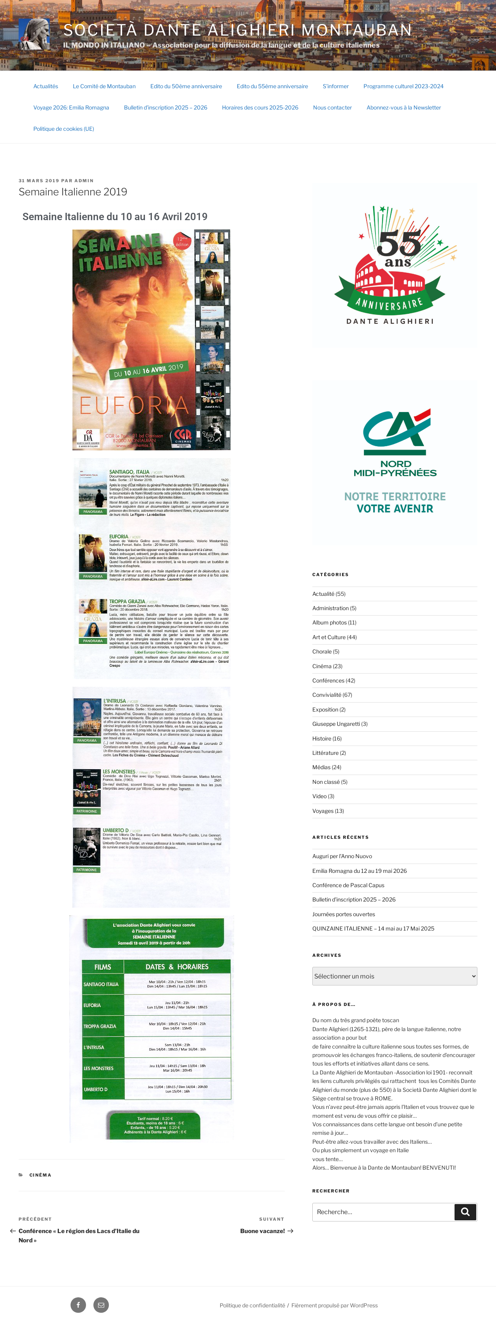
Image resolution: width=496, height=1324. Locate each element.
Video (319, 796)
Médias (321, 767)
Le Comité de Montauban (104, 86)
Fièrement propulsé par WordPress (334, 1305)
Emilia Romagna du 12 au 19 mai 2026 (359, 870)
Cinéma (40, 1175)
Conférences (328, 680)
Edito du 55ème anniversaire (272, 86)
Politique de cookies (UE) (63, 128)
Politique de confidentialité (252, 1305)
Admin (84, 180)
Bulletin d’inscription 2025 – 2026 (165, 107)
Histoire (321, 738)
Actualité (323, 593)
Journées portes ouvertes (343, 914)
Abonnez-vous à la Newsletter (404, 107)
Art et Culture (329, 637)
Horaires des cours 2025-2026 (260, 107)
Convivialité (326, 694)
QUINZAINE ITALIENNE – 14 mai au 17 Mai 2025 (373, 928)
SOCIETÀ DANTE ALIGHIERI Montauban (238, 30)
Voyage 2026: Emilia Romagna (71, 107)
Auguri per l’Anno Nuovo (342, 856)
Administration (330, 608)
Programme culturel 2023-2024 (403, 86)
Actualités (45, 86)
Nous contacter (332, 107)
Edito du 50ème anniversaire (186, 86)
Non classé (326, 781)
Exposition (325, 709)
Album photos (329, 622)
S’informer (336, 86)
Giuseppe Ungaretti (336, 723)
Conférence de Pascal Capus (348, 885)
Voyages (323, 810)
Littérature (325, 752)
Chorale (322, 651)
